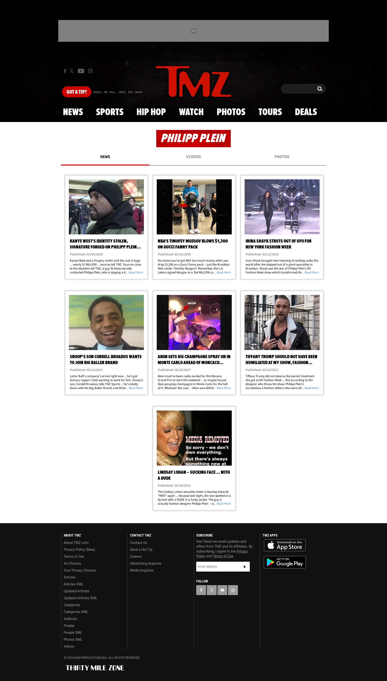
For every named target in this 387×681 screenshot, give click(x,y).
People (69, 626)
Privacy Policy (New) (79, 550)
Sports (109, 112)
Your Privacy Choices (80, 570)
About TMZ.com (76, 543)
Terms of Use (74, 556)
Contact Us (138, 543)
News (73, 112)
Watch (191, 112)
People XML (73, 633)
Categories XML (76, 612)
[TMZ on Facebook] (65, 71)
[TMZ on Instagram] (90, 71)
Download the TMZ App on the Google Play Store (285, 562)
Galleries (70, 619)
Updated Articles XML (80, 598)
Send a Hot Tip (141, 550)
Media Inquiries (142, 570)
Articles (70, 577)
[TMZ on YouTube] (222, 590)
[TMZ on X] (72, 71)
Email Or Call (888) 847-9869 (118, 92)
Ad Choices (72, 563)
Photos (231, 112)
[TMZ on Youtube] (81, 71)
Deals (306, 112)
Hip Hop (151, 112)
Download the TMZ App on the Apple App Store (285, 545)
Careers (136, 556)
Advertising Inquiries (145, 563)
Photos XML (73, 639)
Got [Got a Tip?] (77, 92)
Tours (270, 112)
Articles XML (73, 584)
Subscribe (245, 567)
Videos (193, 157)
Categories (72, 605)
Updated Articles (76, 591)
